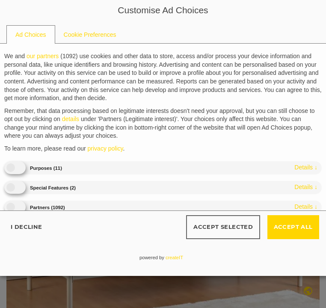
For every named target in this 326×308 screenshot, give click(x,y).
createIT (174, 257)
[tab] (30, 34)
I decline (26, 226)
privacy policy (105, 148)
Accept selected (223, 226)
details (305, 167)
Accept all (293, 226)
